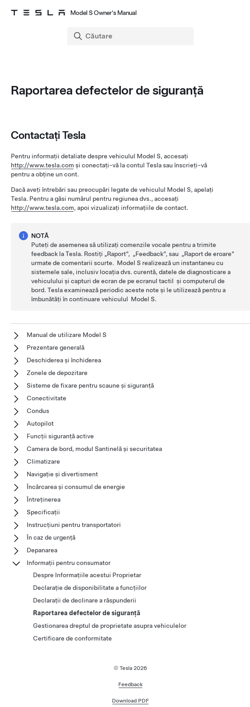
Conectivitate (46, 398)
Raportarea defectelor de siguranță (86, 613)
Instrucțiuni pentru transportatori (74, 524)
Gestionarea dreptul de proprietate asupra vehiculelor (109, 625)
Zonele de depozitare (57, 372)
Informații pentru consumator (69, 562)
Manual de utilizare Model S (66, 334)
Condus (38, 410)
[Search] (131, 36)
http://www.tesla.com (42, 165)
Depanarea (42, 550)
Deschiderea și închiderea (64, 360)
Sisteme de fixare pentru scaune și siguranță (90, 385)
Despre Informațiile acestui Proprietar (87, 575)
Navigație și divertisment (62, 474)
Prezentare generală (55, 347)
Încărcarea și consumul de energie (76, 486)
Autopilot (40, 423)
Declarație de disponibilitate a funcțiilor (90, 587)
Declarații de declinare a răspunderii (84, 600)
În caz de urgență (51, 537)
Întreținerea (43, 499)
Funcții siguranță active (60, 436)
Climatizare (43, 461)
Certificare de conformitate (72, 638)
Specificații (43, 512)
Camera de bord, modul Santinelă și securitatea (94, 448)
